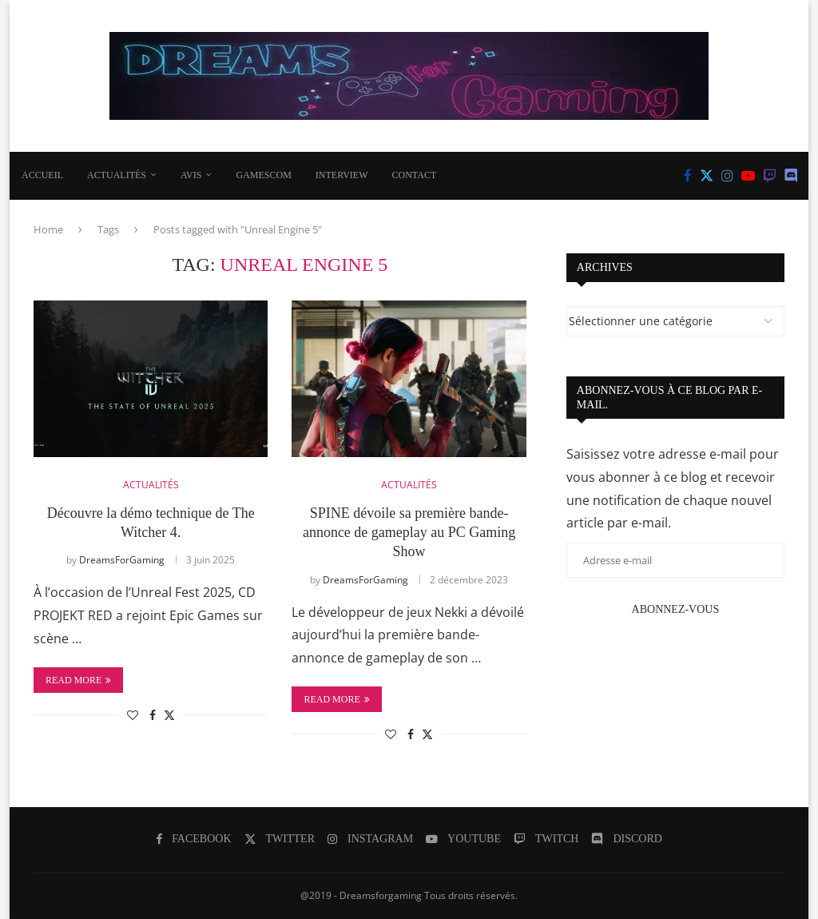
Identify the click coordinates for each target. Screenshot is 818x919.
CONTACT (414, 175)
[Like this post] (132, 714)
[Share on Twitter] (169, 714)
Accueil (42, 175)
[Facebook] (688, 176)
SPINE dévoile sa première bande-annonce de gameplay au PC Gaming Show (409, 532)
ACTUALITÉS (116, 175)
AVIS (191, 175)
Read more (78, 680)
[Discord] (791, 176)
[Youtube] (748, 176)
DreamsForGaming (122, 560)
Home (48, 229)
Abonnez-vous (676, 609)
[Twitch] (769, 176)
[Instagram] (727, 176)
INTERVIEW (342, 175)
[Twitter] (706, 176)
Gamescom (263, 175)
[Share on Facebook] (152, 714)
